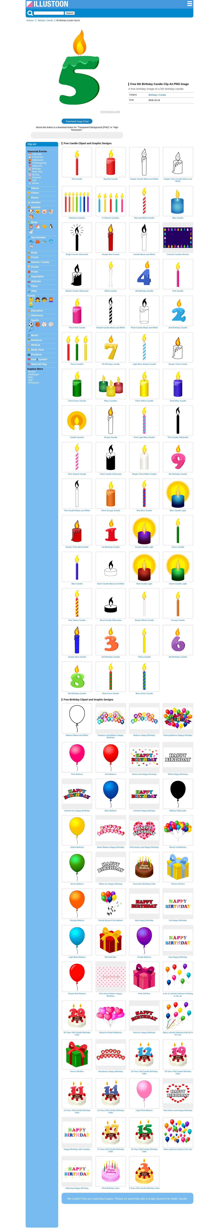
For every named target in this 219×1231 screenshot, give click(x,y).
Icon (33, 359)
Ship (33, 291)
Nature (35, 188)
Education (37, 310)
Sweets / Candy (40, 262)
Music (34, 335)
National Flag (39, 364)
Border (32, 371)
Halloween (37, 160)
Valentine (37, 165)
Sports (35, 320)
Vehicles (36, 281)
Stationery (37, 315)
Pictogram (33, 382)
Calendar (37, 154)
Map (30, 377)
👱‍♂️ (31, 304)
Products (36, 354)
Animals (36, 207)
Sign (30, 380)
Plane (34, 286)
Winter (35, 183)
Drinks (35, 267)
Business (36, 340)
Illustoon (30, 20)
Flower (35, 192)
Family (31, 295)
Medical (35, 345)
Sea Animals (38, 237)
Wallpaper (33, 374)
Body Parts (37, 349)
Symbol (42, 359)
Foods (34, 257)
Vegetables (37, 276)
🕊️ (31, 231)
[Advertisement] (161, 53)
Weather (36, 202)
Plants (34, 197)
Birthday (41, 20)
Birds (34, 222)
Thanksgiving (39, 162)
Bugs (34, 252)
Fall (34, 180)
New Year (37, 171)
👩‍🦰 (51, 299)
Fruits (34, 271)
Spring (35, 174)
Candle (50, 20)
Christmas (37, 157)
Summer (36, 177)
